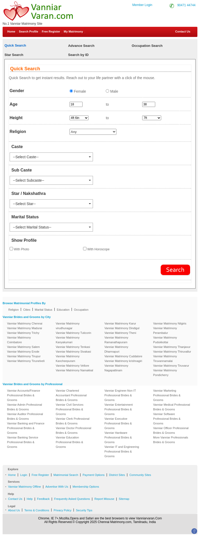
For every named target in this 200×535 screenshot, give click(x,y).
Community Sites (140, 474)
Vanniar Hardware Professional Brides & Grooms (118, 437)
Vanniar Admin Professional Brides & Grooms (24, 407)
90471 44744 (186, 5)
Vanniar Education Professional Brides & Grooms (69, 442)
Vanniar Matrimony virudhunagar (68, 326)
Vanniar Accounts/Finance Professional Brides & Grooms (23, 395)
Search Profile (28, 31)
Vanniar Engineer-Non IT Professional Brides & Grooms (120, 395)
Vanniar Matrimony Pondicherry (165, 373)
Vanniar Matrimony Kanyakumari (68, 340)
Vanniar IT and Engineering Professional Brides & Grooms (121, 451)
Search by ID (78, 55)
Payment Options (93, 474)
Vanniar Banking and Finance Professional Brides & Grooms (26, 428)
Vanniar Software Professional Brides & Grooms (166, 418)
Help (30, 498)
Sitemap (124, 498)
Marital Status (43, 309)
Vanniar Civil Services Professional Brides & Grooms (69, 409)
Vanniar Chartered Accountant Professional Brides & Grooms (71, 395)
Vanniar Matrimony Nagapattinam (116, 368)
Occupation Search (147, 46)
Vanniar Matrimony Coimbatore (19, 340)
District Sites (117, 474)
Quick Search (15, 45)
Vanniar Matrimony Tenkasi (73, 346)
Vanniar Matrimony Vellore (72, 365)
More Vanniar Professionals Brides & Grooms (170, 440)
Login (23, 474)
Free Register (51, 31)
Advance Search (81, 46)
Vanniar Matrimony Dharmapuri (116, 349)
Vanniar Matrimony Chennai (24, 323)
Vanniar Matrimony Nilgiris (169, 323)
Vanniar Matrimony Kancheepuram (68, 358)
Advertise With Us (56, 486)
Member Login (142, 5)
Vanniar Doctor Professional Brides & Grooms (73, 430)
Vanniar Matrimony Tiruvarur (171, 365)
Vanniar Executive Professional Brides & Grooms (118, 423)
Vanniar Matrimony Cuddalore (123, 356)
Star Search (13, 55)
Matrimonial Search (65, 474)
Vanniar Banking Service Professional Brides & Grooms (22, 442)
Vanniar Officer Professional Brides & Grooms (171, 430)
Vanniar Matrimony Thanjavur (171, 346)
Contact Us (182, 31)
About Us (14, 510)
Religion (13, 309)
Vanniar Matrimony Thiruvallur (172, 351)
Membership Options (86, 486)
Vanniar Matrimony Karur (120, 323)
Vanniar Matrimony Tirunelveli (26, 360)
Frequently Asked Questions (72, 498)
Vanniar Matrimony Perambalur (165, 330)
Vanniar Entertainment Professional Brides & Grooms (118, 409)
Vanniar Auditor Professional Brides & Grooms (25, 416)
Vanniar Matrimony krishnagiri (123, 360)
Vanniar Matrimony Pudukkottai (165, 340)
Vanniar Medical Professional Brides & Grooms (171, 407)
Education (63, 309)
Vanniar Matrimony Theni (120, 332)
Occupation (81, 309)
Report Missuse (104, 498)
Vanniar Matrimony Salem (23, 346)
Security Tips (84, 510)
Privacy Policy (62, 510)
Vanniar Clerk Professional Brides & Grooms (72, 421)
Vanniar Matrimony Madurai (24, 328)
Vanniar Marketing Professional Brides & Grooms (166, 395)
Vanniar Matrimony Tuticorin (73, 332)
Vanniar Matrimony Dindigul (121, 328)
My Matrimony (73, 31)
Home (11, 31)
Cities (26, 309)
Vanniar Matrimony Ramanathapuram (116, 340)
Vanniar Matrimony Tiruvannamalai (165, 358)
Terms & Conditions (36, 510)
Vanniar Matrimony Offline (24, 486)
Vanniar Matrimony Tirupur (24, 356)
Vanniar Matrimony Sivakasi (73, 351)
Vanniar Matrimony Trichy (23, 332)
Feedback (43, 498)
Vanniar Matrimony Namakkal (74, 370)
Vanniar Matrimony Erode (23, 351)
